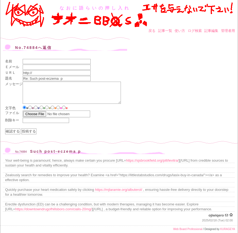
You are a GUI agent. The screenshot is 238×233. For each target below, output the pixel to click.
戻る (151, 31)
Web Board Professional (187, 229)
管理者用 (228, 31)
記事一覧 (165, 31)
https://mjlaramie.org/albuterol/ (118, 190)
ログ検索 (195, 31)
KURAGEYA (227, 229)
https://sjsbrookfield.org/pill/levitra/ (152, 160)
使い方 (180, 31)
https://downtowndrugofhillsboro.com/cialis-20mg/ (53, 209)
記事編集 (211, 31)
